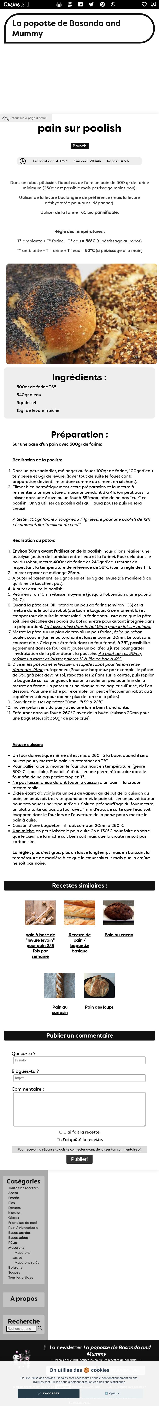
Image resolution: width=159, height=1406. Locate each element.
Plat (11, 1203)
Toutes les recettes (23, 1188)
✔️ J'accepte (48, 1393)
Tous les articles (20, 1277)
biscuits (14, 1213)
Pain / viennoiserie (23, 1228)
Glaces (13, 1218)
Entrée (13, 1198)
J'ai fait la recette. (80, 1132)
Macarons (16, 1247)
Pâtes (12, 1242)
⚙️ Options (112, 1393)
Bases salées (18, 1237)
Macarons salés (26, 1262)
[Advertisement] (79, 81)
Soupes (14, 1272)
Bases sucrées (19, 1233)
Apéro (13, 1193)
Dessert (14, 1208)
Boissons (15, 1267)
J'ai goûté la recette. (80, 1139)
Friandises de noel (22, 1223)
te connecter (75, 1149)
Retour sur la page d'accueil (29, 118)
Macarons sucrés (21, 1255)
